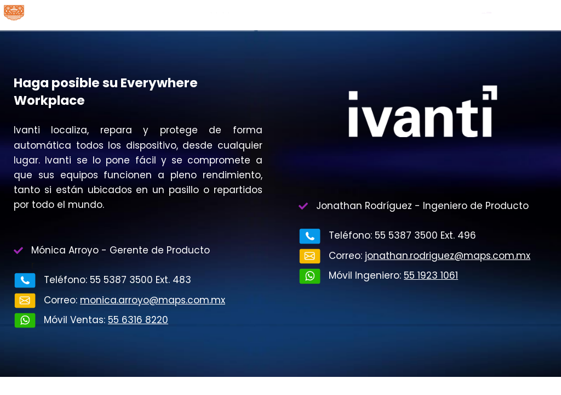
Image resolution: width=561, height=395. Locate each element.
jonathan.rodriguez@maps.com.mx (447, 255)
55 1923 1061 (431, 275)
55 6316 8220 (138, 319)
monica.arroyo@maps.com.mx (152, 300)
